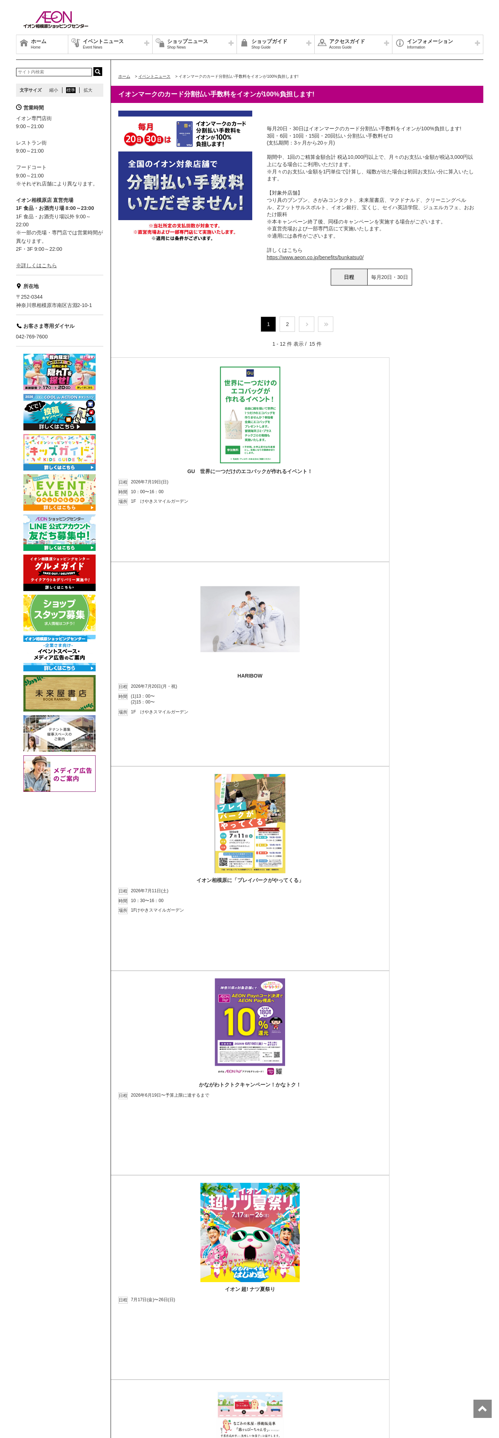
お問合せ (152, 1370)
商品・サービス (35, 1379)
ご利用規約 (112, 1379)
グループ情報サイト (40, 1370)
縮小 (53, 90)
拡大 (88, 90)
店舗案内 (76, 1370)
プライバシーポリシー (114, 1370)
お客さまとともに (75, 1379)
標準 (70, 90)
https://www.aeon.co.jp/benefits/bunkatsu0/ (315, 257)
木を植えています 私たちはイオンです (168, 1379)
